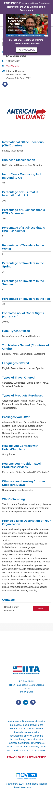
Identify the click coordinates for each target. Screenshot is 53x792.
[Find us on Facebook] (18, 702)
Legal (36, 787)
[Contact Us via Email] (33, 702)
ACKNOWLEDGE (27, 50)
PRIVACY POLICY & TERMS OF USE (26, 757)
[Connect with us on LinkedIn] (25, 702)
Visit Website (12, 66)
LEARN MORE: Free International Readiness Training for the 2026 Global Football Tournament (26, 7)
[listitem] (5, 84)
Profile (40, 609)
